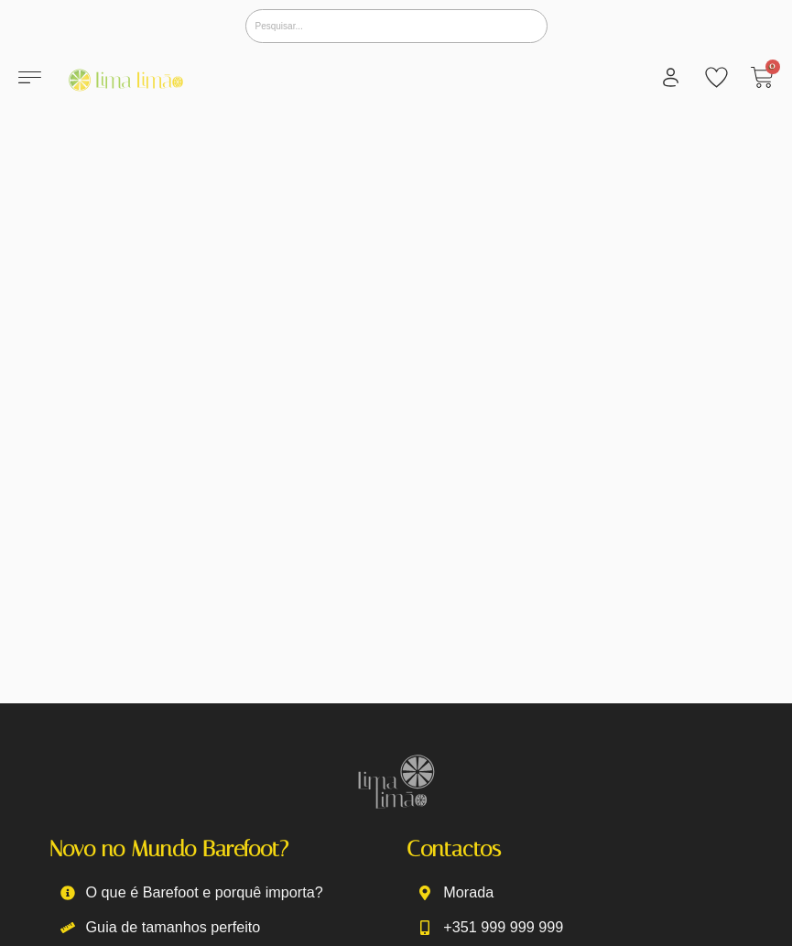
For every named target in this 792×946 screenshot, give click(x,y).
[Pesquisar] (396, 26)
